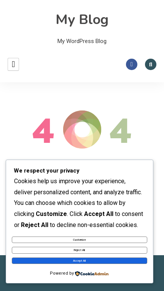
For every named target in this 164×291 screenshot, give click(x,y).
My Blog (82, 19)
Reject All (79, 250)
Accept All (79, 260)
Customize (79, 239)
